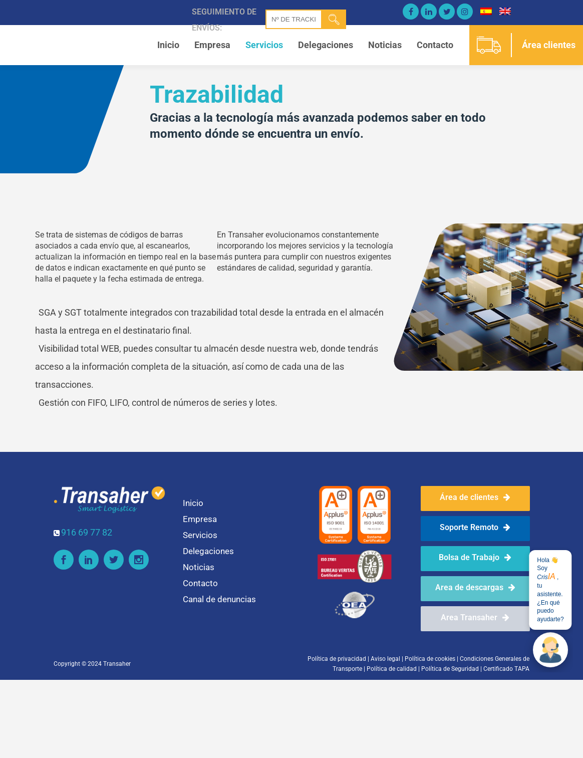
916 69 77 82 (86, 532)
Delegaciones (325, 45)
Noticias (385, 45)
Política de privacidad (337, 658)
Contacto (435, 45)
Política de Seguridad (450, 668)
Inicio (168, 45)
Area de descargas (475, 587)
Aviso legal (385, 658)
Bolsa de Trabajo (475, 557)
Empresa (212, 45)
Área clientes (548, 45)
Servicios (264, 45)
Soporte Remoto (475, 527)
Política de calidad (392, 668)
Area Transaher (475, 617)
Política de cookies (430, 658)
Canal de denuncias (219, 599)
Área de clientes (475, 497)
